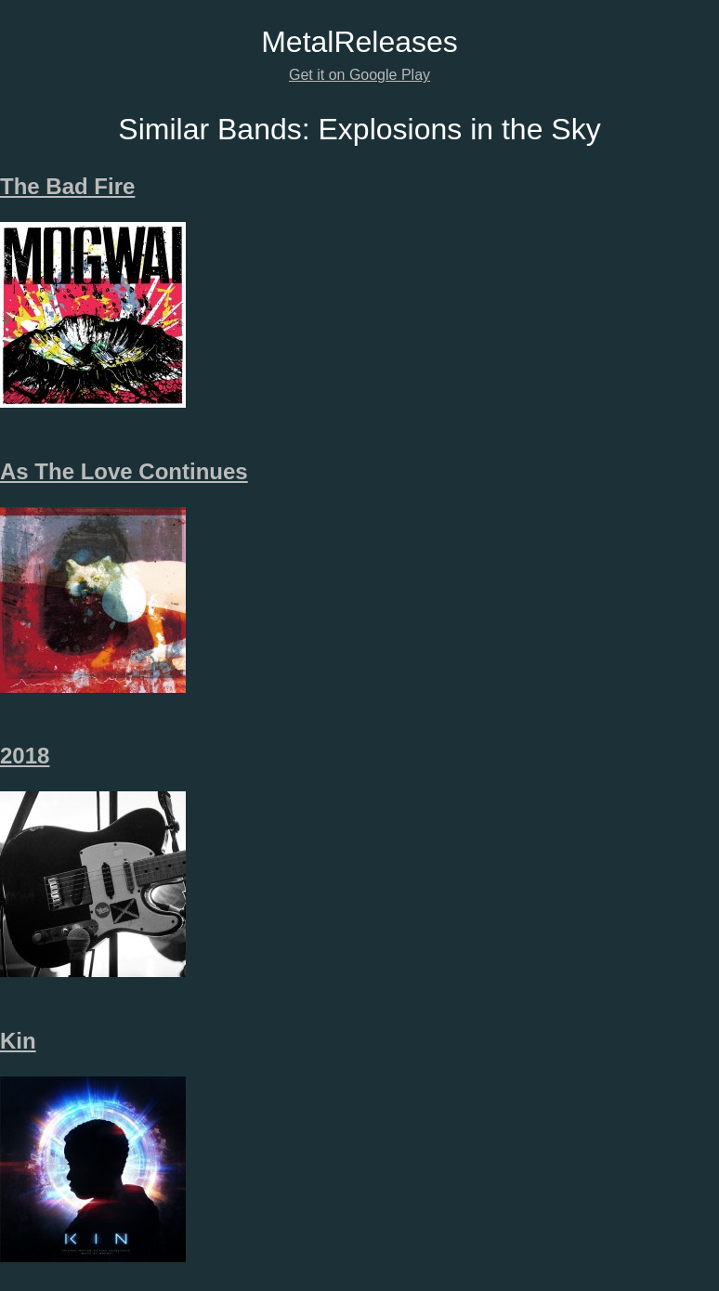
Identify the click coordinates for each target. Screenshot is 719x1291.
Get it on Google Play (359, 75)
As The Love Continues (124, 471)
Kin (18, 1040)
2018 (24, 755)
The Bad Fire (67, 186)
